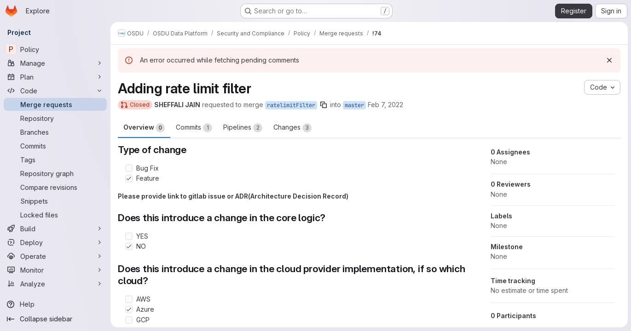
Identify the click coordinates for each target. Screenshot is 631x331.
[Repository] (55, 118)
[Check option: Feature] (129, 178)
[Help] (55, 304)
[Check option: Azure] (129, 309)
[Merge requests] (55, 104)
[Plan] (55, 76)
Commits (194, 127)
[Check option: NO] (129, 246)
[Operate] (55, 256)
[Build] (55, 228)
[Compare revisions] (55, 187)
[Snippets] (55, 200)
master (354, 105)
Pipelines (242, 127)
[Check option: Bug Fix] (129, 168)
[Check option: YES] (129, 236)
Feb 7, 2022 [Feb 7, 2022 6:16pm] (385, 104)
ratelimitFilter (291, 105)
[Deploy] (55, 242)
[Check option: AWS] (129, 299)
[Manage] (55, 63)
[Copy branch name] (323, 104)
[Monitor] (55, 269)
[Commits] (55, 145)
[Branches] (55, 132)
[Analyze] (55, 283)
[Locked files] (55, 214)
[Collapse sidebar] (55, 319)
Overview (144, 127)
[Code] (55, 90)
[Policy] (55, 49)
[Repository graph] (55, 173)
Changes (292, 127)
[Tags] (55, 159)
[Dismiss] (608, 60)
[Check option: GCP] (129, 320)
